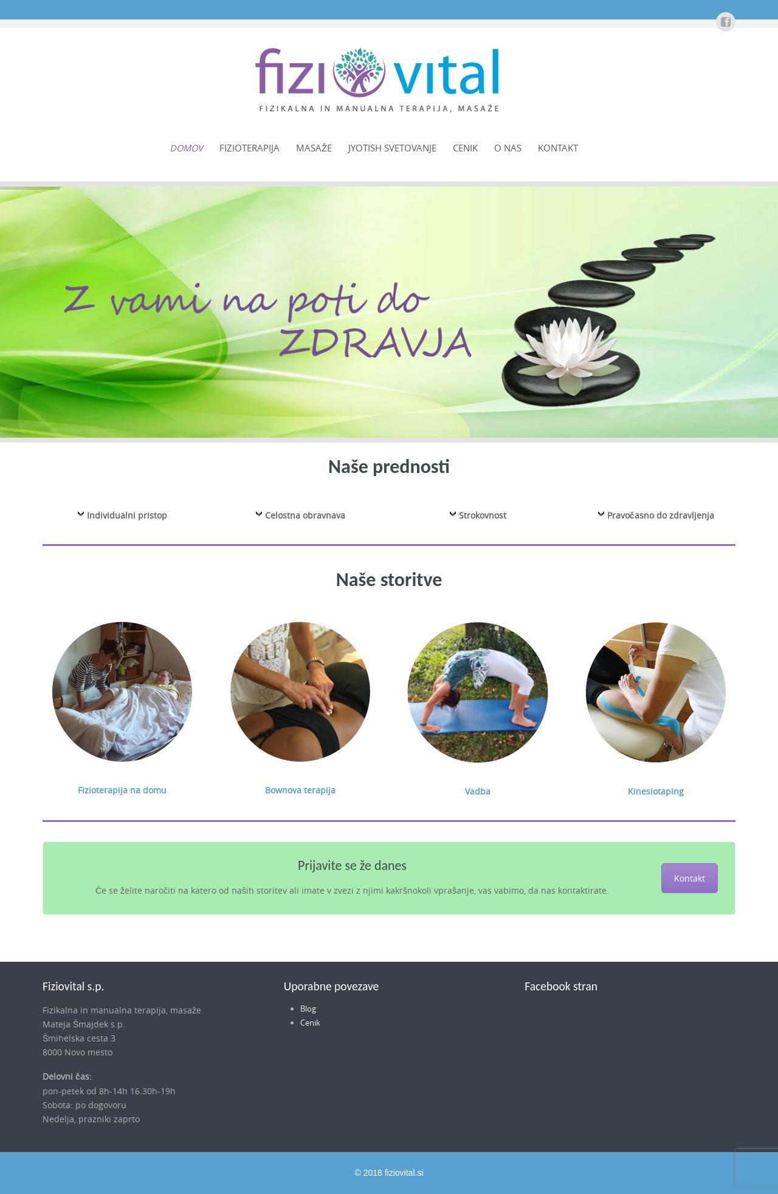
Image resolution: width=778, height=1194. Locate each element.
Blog (308, 1008)
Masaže (314, 148)
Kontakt (558, 148)
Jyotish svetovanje (392, 148)
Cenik (465, 148)
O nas (508, 148)
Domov (186, 148)
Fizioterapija (249, 148)
